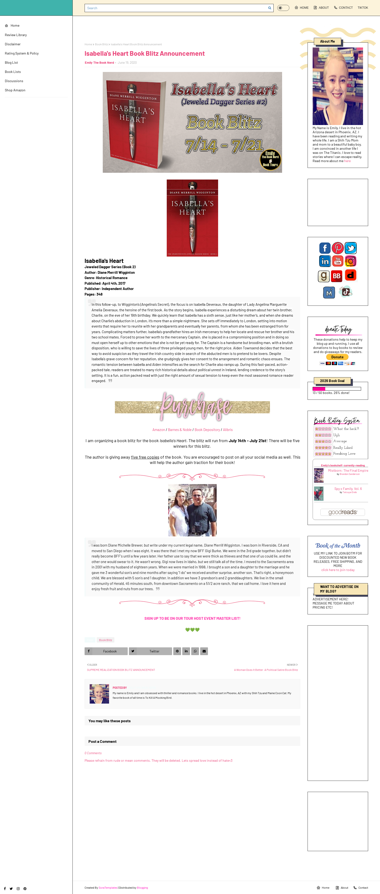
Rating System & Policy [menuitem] (22, 53)
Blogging (142, 887)
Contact (343, 7)
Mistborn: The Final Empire (348, 470)
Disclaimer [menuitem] (13, 44)
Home (301, 7)
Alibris (228, 429)
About (321, 7)
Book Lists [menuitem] (13, 72)
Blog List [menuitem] (11, 62)
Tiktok (363, 7)
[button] (283, 8)
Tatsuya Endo (350, 492)
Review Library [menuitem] (16, 35)
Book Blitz (101, 44)
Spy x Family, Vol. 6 (348, 488)
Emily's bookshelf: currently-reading (343, 465)
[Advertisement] (338, 703)
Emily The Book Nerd (99, 62)
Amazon (158, 429)
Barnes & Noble (180, 429)
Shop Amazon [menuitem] (15, 90)
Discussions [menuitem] (14, 81)
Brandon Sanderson (350, 473)
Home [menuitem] (12, 25)
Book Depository (207, 429)
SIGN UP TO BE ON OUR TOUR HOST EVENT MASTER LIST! (192, 618)
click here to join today (338, 570)
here (347, 161)
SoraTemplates (108, 887)
